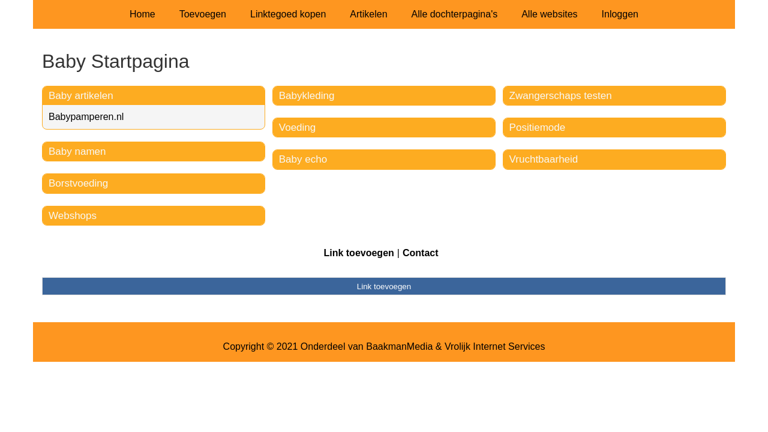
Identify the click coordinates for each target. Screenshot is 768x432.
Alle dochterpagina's (455, 14)
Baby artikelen (81, 95)
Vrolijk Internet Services (495, 346)
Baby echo (303, 159)
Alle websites (549, 14)
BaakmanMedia (399, 346)
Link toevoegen (358, 253)
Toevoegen (202, 14)
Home (142, 14)
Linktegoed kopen (288, 14)
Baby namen (77, 151)
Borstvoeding (78, 183)
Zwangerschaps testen (560, 95)
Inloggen (620, 14)
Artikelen (368, 14)
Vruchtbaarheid (543, 159)
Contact (421, 253)
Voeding (297, 127)
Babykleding (307, 95)
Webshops (73, 215)
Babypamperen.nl (86, 117)
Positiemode (537, 127)
